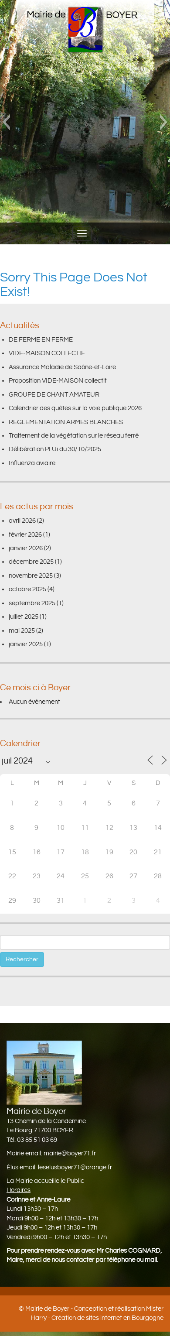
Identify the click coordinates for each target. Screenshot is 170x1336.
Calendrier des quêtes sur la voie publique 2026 (75, 408)
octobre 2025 (27, 589)
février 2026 (25, 534)
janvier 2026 (26, 548)
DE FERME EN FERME (41, 339)
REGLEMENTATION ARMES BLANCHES (66, 422)
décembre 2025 (31, 561)
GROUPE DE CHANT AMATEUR (54, 394)
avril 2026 (22, 520)
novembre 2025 (31, 575)
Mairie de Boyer (47, 1308)
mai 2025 (22, 630)
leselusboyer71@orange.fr (75, 1167)
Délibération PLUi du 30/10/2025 (55, 449)
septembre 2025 (32, 603)
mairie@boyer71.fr (70, 1153)
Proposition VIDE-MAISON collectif (58, 380)
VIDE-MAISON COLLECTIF (47, 353)
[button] (6, 122)
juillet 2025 (23, 616)
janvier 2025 (26, 644)
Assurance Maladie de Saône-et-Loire (62, 367)
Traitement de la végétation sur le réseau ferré (74, 435)
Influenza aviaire (32, 463)
